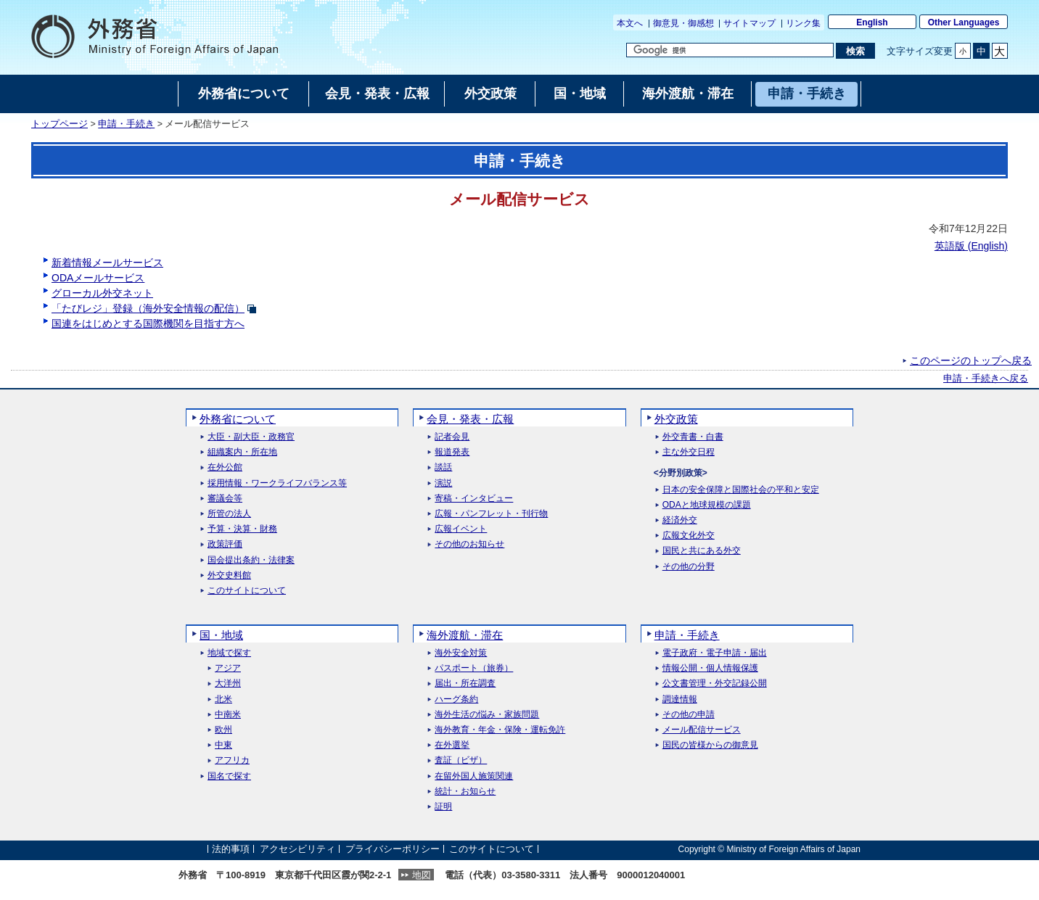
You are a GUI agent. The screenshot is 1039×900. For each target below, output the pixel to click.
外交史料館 (229, 575)
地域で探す (229, 653)
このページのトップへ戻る (971, 360)
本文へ (630, 23)
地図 (421, 875)
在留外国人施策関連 (474, 776)
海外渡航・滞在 (465, 635)
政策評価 (225, 544)
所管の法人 (229, 514)
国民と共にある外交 (701, 551)
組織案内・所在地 (242, 452)
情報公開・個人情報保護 (710, 668)
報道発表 (452, 452)
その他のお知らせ (469, 544)
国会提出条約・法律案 (251, 560)
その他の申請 (688, 714)
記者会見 (452, 437)
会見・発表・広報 (470, 419)
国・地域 (221, 635)
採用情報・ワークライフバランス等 (277, 483)
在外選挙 (452, 745)
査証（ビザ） (461, 760)
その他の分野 (688, 566)
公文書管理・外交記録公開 (714, 683)
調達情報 (679, 699)
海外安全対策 (461, 653)
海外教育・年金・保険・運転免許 (500, 730)
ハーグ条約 (456, 699)
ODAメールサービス (98, 278)
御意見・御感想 (683, 23)
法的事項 (231, 848)
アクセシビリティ (297, 848)
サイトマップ (749, 23)
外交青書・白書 (692, 437)
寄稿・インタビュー (474, 498)
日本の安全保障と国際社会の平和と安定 (740, 490)
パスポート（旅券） (474, 668)
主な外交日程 (688, 452)
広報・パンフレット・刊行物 (491, 514)
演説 (443, 483)
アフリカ (232, 760)
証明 (443, 807)
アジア (228, 668)
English (871, 22)
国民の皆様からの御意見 (710, 745)
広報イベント (461, 529)
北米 (223, 699)
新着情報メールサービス (107, 262)
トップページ (59, 124)
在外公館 (225, 467)
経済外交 (679, 520)
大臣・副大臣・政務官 (251, 437)
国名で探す (229, 776)
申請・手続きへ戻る (985, 378)
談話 (443, 467)
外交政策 (676, 419)
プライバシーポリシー (392, 848)
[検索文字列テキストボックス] (730, 50)
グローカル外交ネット (102, 293)
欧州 (223, 730)
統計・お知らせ (465, 791)
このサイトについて (247, 590)
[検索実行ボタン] (855, 51)
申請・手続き (126, 124)
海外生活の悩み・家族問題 (487, 714)
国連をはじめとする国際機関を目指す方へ (148, 323)
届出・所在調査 (465, 683)
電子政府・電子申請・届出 (714, 653)
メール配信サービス (701, 730)
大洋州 (228, 683)
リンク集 (803, 23)
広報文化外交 (688, 535)
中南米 (228, 714)
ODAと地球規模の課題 (706, 505)
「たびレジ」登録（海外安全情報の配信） (148, 308)
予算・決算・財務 (242, 529)
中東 (223, 745)
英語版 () (971, 246)
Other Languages (964, 22)
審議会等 (225, 498)
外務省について (238, 419)
